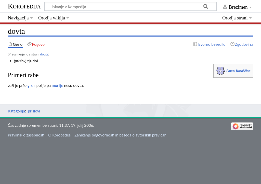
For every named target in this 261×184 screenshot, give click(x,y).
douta (44, 54)
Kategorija (16, 111)
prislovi (34, 111)
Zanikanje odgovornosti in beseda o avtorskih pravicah (120, 135)
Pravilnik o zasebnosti (26, 135)
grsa (31, 85)
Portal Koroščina (238, 70)
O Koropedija (59, 135)
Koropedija (24, 6)
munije (57, 85)
